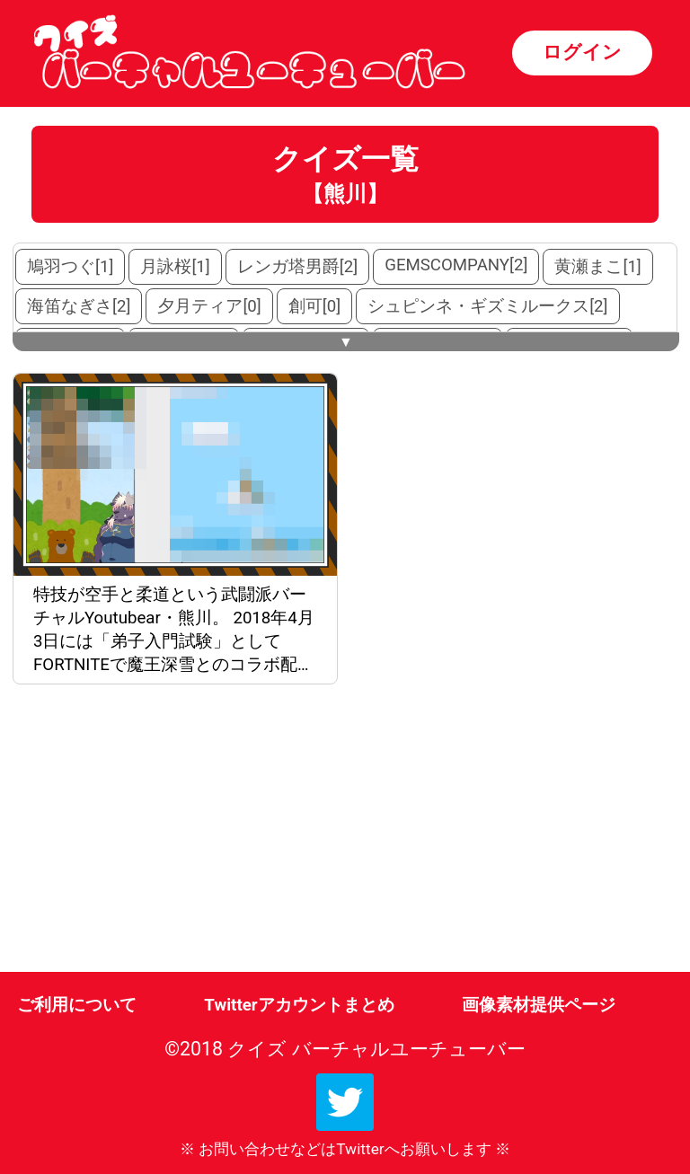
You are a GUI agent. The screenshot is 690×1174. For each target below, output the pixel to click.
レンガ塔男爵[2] (297, 267)
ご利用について (77, 1005)
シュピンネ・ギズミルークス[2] (487, 306)
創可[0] (314, 306)
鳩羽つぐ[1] (70, 267)
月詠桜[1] (174, 267)
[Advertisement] (179, 832)
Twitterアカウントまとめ (299, 1005)
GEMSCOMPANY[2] (456, 265)
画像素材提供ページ (538, 1005)
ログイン (582, 51)
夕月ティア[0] (209, 306)
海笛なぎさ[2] (78, 306)
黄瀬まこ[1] (597, 267)
